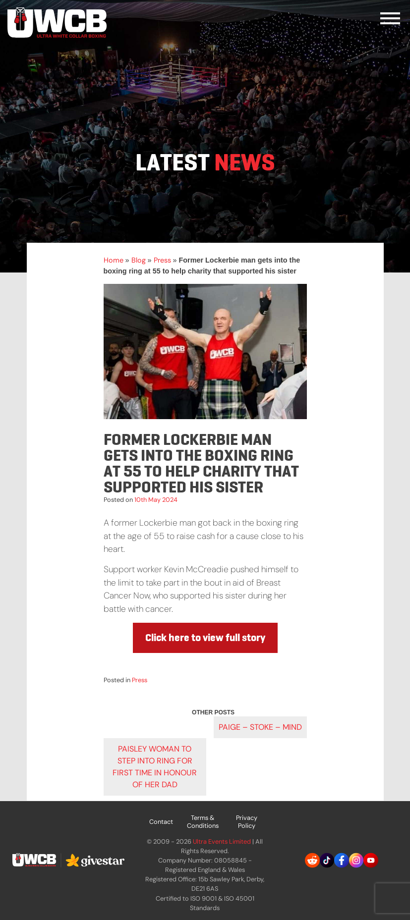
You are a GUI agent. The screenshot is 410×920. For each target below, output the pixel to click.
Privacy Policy (246, 821)
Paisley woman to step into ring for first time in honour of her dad (155, 767)
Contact (161, 821)
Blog (138, 260)
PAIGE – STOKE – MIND (260, 727)
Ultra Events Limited (222, 841)
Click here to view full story (205, 638)
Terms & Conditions (203, 821)
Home (113, 260)
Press (162, 260)
